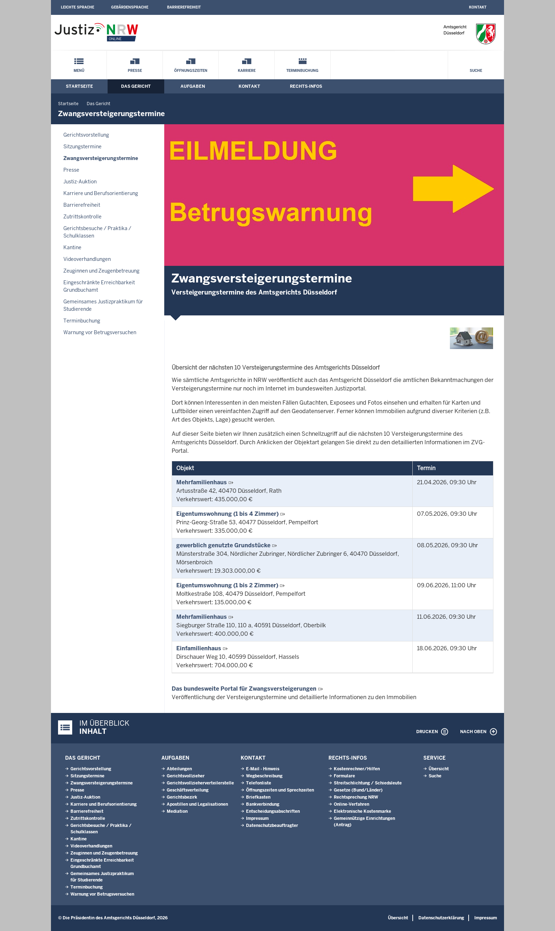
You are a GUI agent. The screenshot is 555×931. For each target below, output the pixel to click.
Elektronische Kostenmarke (362, 811)
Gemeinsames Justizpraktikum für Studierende (103, 305)
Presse (135, 70)
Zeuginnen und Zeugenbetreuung (101, 271)
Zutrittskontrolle (82, 216)
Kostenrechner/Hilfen (357, 769)
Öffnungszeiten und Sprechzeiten (280, 790)
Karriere (247, 70)
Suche (476, 70)
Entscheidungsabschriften (273, 811)
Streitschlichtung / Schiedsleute (368, 783)
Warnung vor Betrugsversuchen (99, 332)
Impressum (257, 818)
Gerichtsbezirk (182, 797)
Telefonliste (258, 783)
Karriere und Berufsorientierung (100, 193)
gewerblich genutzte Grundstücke (223, 545)
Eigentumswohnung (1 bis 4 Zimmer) (227, 514)
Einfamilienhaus (198, 648)
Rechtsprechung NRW (356, 797)
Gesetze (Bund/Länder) (358, 790)
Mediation (177, 811)
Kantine (72, 247)
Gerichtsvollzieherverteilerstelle (200, 783)
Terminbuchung (302, 70)
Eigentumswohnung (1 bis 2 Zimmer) (227, 585)
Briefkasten (258, 797)
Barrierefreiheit (184, 7)
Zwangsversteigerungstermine (100, 158)
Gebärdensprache (129, 7)
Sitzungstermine (82, 146)
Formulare (344, 776)
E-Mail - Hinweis (262, 769)
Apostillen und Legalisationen (197, 804)
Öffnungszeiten (190, 70)
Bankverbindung (262, 804)
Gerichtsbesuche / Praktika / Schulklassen (97, 232)
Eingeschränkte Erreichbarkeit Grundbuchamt (99, 286)
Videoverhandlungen (87, 259)
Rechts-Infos (306, 86)
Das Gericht (136, 86)
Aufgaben (193, 86)
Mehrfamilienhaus (201, 482)
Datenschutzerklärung (441, 918)
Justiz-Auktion (80, 181)
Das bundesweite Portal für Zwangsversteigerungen (244, 688)
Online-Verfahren (351, 804)
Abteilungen (179, 769)
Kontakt (477, 7)
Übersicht (439, 769)
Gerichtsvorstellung (86, 135)
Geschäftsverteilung (187, 790)
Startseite (79, 86)
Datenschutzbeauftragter (272, 825)
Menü (79, 70)
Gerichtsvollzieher (186, 776)
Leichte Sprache (77, 7)
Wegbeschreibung (264, 776)
